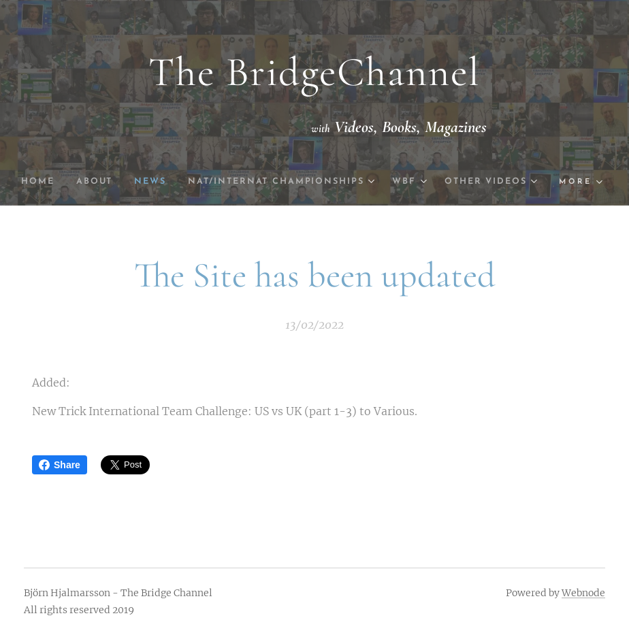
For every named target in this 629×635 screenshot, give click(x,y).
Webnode (583, 593)
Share (59, 464)
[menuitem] (86, 182)
